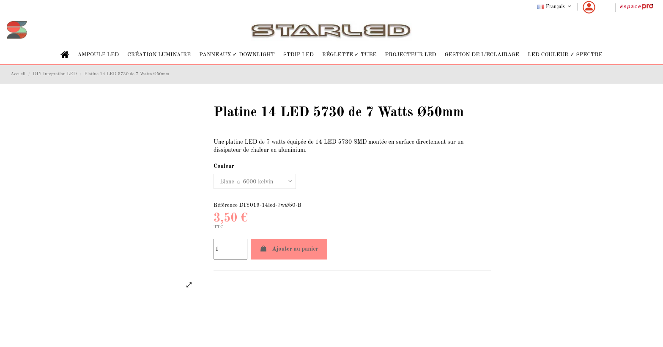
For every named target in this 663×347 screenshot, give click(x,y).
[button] (98, 54)
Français (555, 6)
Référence (226, 205)
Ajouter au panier (289, 249)
